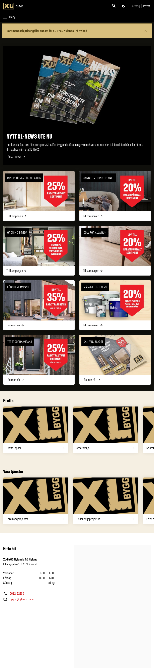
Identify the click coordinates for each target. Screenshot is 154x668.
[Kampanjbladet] (115, 360)
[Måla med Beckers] (115, 305)
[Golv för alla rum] (115, 251)
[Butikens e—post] (18, 599)
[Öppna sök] (114, 6)
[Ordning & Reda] (39, 251)
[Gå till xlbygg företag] (135, 6)
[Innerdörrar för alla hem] (39, 196)
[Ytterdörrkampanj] (39, 360)
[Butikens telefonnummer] (13, 593)
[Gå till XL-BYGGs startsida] (39, 6)
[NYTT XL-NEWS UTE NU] (77, 105)
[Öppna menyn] (10, 17)
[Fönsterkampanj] (39, 305)
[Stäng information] (145, 30)
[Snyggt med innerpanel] (115, 196)
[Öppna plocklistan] (123, 6)
